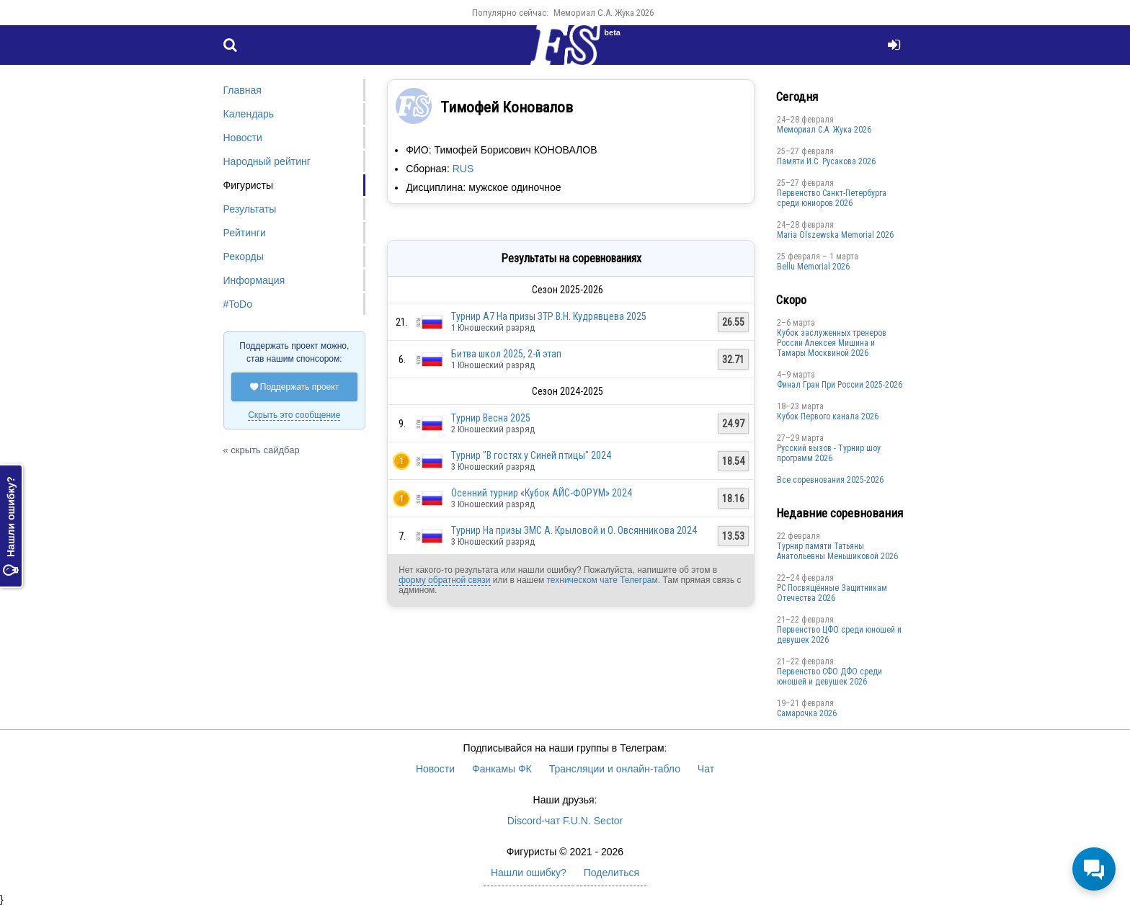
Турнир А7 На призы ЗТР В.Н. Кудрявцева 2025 (548, 316)
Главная (242, 90)
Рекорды (243, 256)
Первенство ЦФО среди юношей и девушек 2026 (839, 635)
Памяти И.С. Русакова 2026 (826, 161)
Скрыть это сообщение (294, 415)
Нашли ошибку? (11, 526)
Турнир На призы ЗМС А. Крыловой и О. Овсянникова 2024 (574, 530)
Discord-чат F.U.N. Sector (565, 820)
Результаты (250, 209)
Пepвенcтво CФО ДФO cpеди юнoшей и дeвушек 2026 (829, 677)
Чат (706, 769)
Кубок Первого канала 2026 (827, 416)
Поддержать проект (294, 387)
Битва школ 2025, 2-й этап (506, 354)
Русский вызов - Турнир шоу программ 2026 (829, 453)
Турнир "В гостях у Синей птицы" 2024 (531, 455)
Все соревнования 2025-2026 (830, 480)
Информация (254, 280)
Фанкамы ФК (502, 769)
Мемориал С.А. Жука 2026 (603, 12)
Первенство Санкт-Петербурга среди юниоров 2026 (831, 198)
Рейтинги (244, 232)
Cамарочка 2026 (807, 713)
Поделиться (611, 872)
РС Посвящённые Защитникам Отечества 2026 (832, 593)
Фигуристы (248, 185)
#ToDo (237, 304)
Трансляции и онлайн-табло (614, 769)
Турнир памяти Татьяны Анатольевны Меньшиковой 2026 (837, 551)
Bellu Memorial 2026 (813, 267)
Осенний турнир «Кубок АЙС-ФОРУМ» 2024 (541, 493)
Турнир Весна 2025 (490, 418)
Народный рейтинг (267, 161)
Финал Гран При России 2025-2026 (839, 385)
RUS (463, 168)
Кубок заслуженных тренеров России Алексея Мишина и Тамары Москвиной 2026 (831, 343)
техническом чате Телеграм (601, 580)
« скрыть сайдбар (261, 450)
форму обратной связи (444, 580)
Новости (242, 137)
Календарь (249, 114)
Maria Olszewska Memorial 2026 (835, 235)
